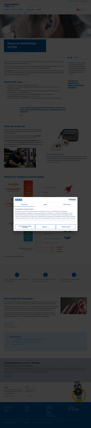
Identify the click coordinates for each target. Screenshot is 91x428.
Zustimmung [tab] (24, 204)
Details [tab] (45, 204)
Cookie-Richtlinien (43, 221)
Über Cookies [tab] (66, 204)
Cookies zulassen (65, 226)
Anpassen (45, 226)
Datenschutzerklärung (60, 221)
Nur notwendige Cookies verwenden (25, 227)
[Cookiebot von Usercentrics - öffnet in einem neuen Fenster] (69, 200)
